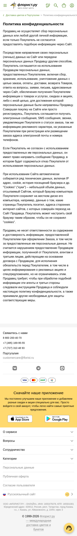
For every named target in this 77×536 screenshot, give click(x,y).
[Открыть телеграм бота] (38, 368)
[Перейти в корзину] (64, 5)
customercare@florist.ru (18, 357)
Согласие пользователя (19, 485)
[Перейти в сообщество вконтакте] (14, 368)
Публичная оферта (16, 476)
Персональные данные (18, 467)
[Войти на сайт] (72, 5)
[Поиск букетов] (56, 5)
